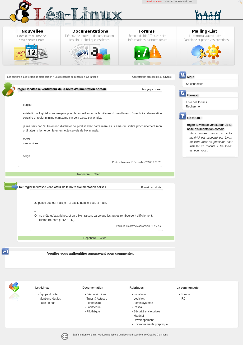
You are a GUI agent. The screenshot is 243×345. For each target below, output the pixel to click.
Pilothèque (93, 311)
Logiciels (139, 298)
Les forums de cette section (37, 77)
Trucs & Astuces (97, 298)
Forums (186, 294)
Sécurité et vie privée (147, 311)
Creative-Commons (157, 334)
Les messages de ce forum (69, 77)
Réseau (138, 307)
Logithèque (94, 307)
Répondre (83, 174)
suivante (167, 77)
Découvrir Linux (96, 294)
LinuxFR (169, 1)
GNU (191, 1)
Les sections (13, 77)
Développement (144, 320)
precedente (153, 77)
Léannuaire (94, 303)
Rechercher (193, 106)
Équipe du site (48, 294)
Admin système (143, 303)
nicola (157, 187)
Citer (97, 174)
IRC (183, 298)
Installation (140, 294)
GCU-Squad (181, 1)
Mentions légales (50, 298)
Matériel (139, 315)
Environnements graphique (151, 324)
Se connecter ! (195, 84)
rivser (158, 89)
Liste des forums (196, 102)
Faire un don (47, 303)
